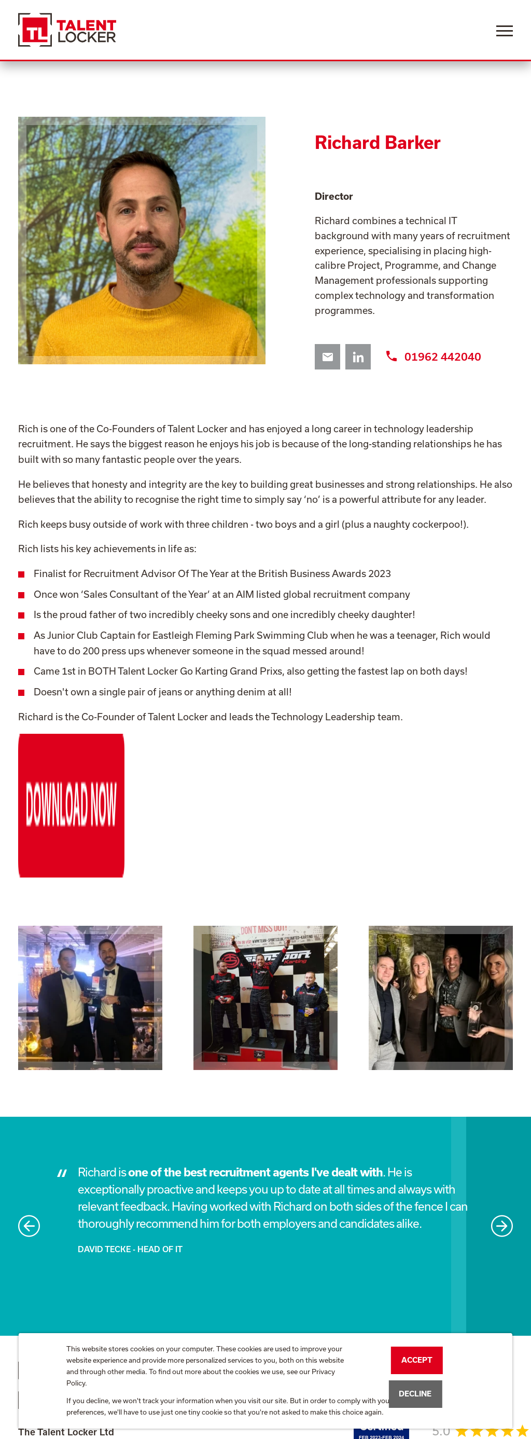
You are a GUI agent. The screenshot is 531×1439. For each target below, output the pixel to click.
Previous (29, 1107)
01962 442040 (433, 356)
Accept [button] (416, 1359)
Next (502, 1107)
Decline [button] (415, 1393)
